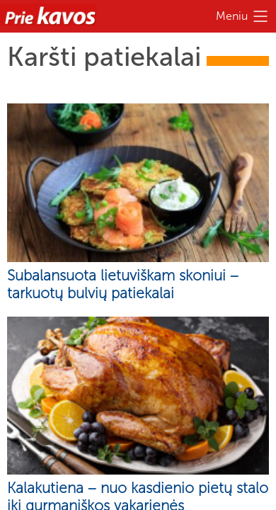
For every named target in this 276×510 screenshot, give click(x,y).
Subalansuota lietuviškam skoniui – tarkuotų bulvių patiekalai (122, 284)
